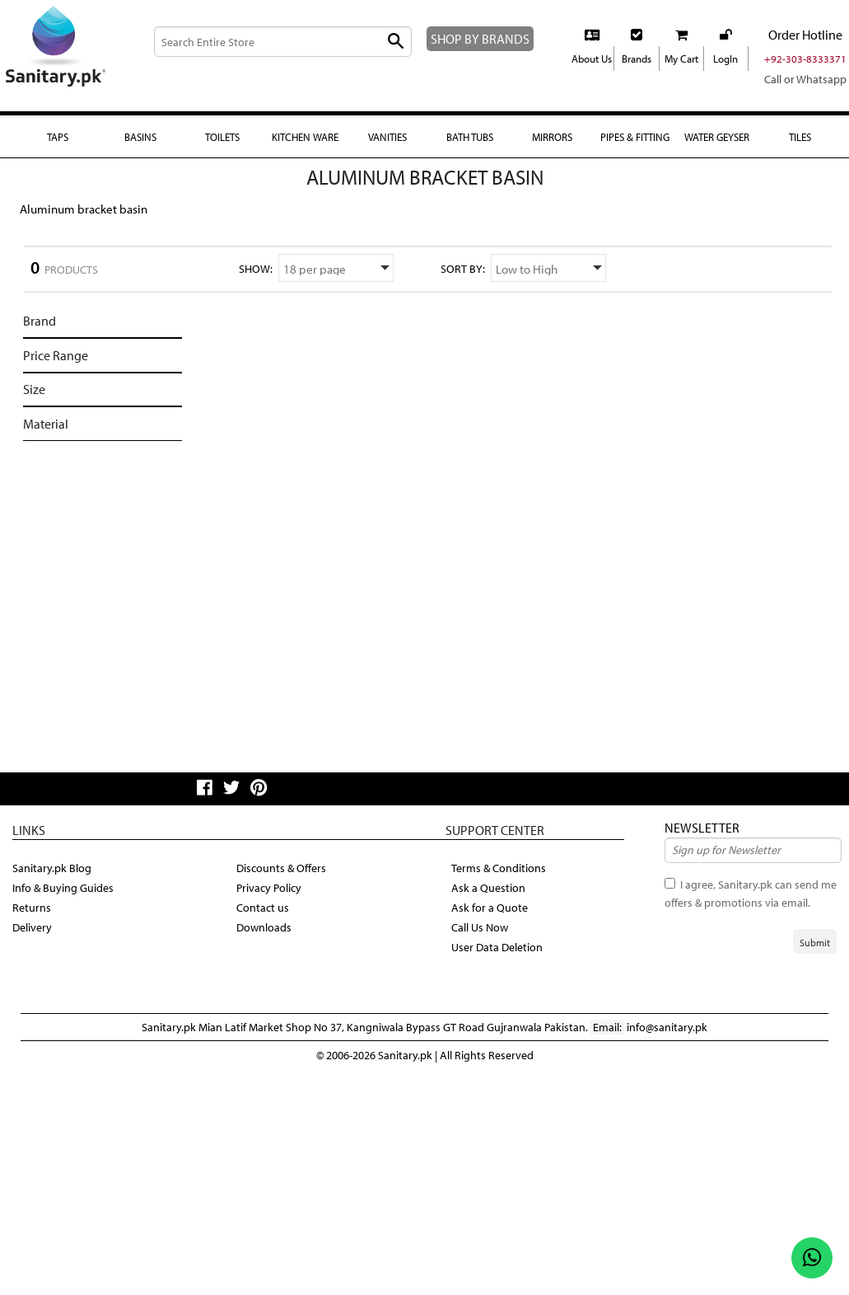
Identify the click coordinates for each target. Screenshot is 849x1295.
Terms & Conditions (498, 868)
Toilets (222, 136)
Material (45, 423)
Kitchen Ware (305, 136)
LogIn (725, 58)
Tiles (800, 136)
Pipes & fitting (634, 136)
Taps (57, 136)
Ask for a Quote (489, 907)
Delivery (32, 927)
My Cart (681, 58)
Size (34, 389)
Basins (140, 136)
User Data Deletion (497, 947)
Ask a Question (488, 887)
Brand (39, 320)
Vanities (387, 136)
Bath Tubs (469, 136)
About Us (591, 58)
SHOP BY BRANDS (480, 38)
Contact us (262, 907)
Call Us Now (479, 927)
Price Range (55, 355)
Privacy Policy (268, 887)
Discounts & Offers (281, 868)
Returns (31, 907)
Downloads (264, 927)
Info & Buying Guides (63, 887)
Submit (815, 942)
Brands (636, 58)
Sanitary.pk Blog (51, 868)
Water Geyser (716, 136)
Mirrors (552, 136)
